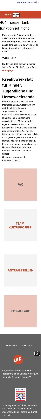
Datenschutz (27, 345)
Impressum (11, 345)
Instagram (22, 2)
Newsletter (33, 2)
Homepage (7, 70)
